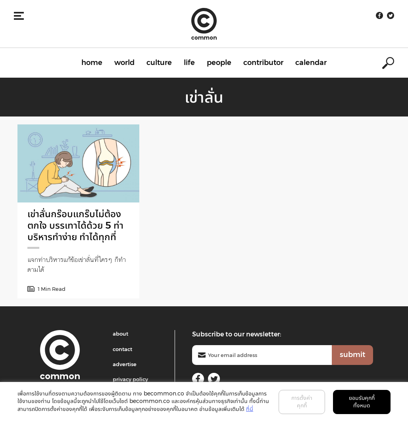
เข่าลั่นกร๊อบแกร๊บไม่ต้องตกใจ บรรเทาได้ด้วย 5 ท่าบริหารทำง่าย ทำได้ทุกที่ (75, 225)
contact (122, 349)
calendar (311, 62)
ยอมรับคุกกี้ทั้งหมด (362, 401)
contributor (263, 62)
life (189, 62)
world (124, 62)
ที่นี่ (249, 408)
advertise (125, 364)
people (219, 62)
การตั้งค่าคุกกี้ (301, 401)
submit (352, 354)
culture (159, 62)
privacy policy (130, 379)
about (120, 333)
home (91, 62)
